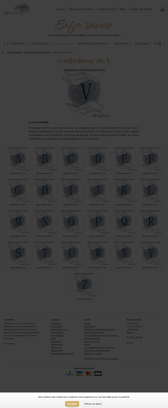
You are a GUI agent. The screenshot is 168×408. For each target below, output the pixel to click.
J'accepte (72, 403)
